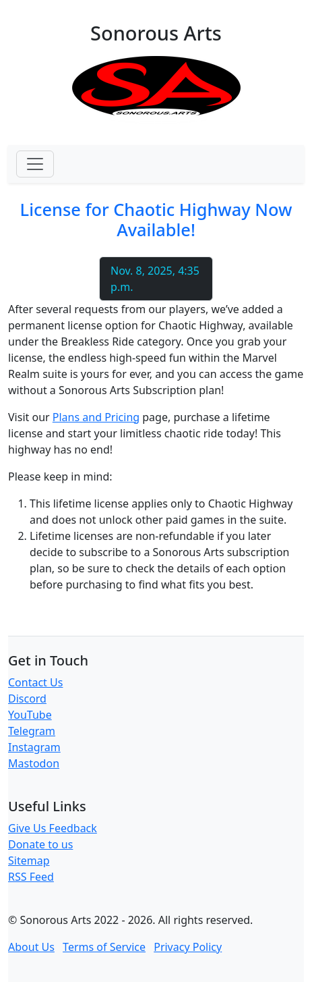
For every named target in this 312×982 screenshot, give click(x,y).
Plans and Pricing (96, 417)
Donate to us (40, 844)
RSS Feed (31, 876)
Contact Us (35, 682)
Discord (27, 698)
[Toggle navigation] (35, 164)
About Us (31, 946)
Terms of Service (104, 946)
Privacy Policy (188, 946)
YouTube (30, 714)
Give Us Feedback (52, 828)
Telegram (31, 731)
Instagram (34, 747)
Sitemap (29, 860)
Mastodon (33, 763)
